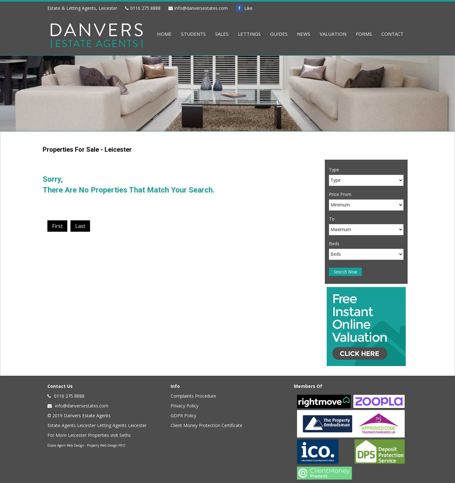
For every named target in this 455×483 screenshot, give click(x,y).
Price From (340, 194)
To (332, 219)
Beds (334, 244)
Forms (364, 34)
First (57, 226)
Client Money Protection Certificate (206, 425)
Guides (279, 34)
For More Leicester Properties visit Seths (89, 435)
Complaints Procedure (193, 396)
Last (80, 226)
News (303, 34)
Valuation (333, 34)
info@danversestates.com (201, 8)
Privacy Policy (184, 406)
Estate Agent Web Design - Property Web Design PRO (86, 445)
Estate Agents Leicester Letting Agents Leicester (97, 425)
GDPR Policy (183, 416)
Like (244, 8)
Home (164, 34)
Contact (392, 34)
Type (334, 170)
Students (193, 34)
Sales (221, 34)
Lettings (249, 34)
